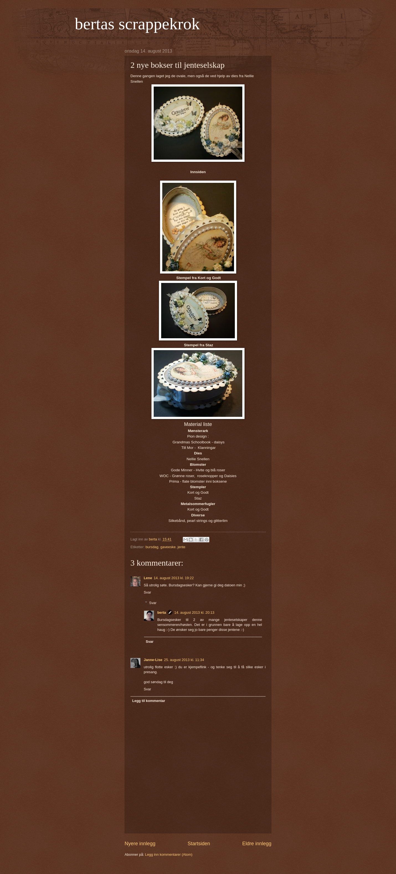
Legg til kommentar (148, 701)
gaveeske (168, 547)
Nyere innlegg (140, 843)
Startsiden (198, 843)
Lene (148, 578)
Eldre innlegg (256, 843)
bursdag (151, 547)
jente (181, 547)
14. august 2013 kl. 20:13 (194, 612)
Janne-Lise (153, 660)
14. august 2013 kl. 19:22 (174, 578)
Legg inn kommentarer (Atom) (168, 854)
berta (161, 612)
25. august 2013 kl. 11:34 (184, 660)
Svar (147, 592)
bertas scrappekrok (137, 24)
